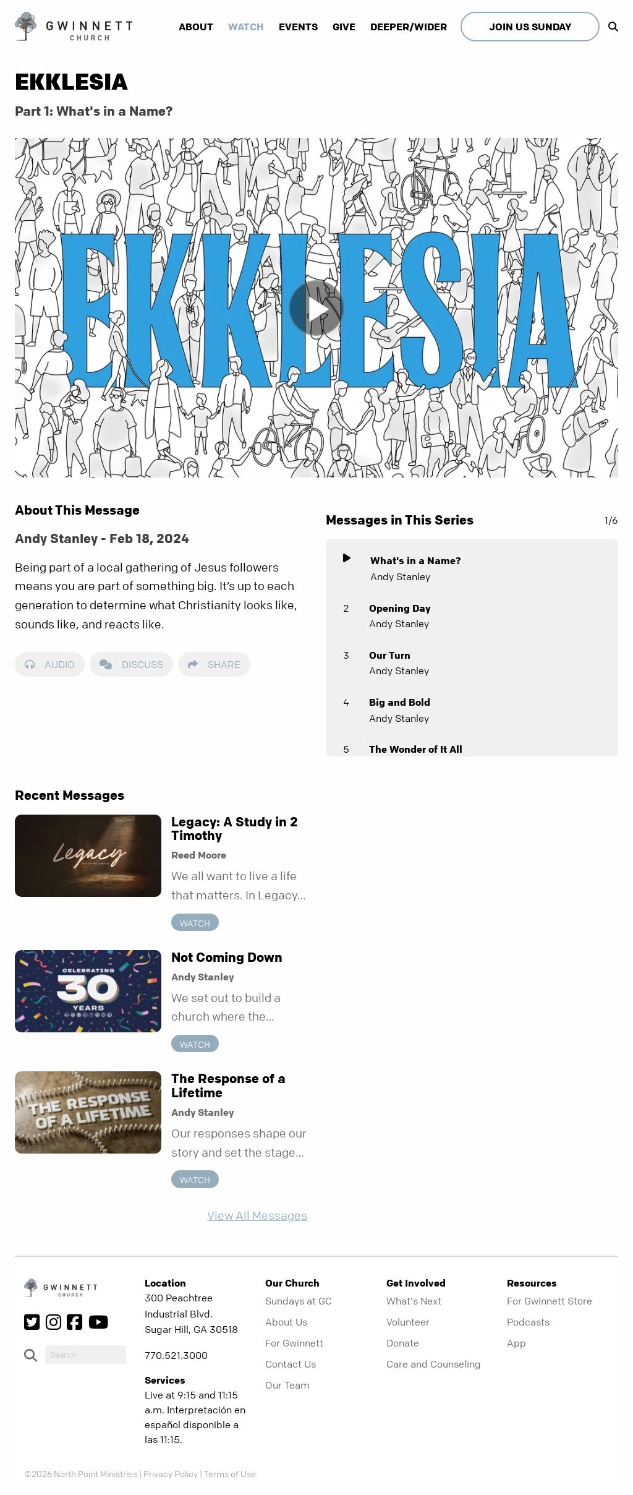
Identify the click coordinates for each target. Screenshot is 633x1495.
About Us (286, 1322)
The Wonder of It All (415, 749)
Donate (402, 1343)
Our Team (287, 1385)
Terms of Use (230, 1473)
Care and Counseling (433, 1364)
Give (344, 26)
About (196, 26)
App (516, 1343)
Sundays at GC (298, 1301)
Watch (246, 26)
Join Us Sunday (530, 26)
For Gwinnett (294, 1343)
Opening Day (399, 608)
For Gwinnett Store (549, 1301)
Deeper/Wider (408, 26)
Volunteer (408, 1322)
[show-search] (610, 26)
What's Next (413, 1301)
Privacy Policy (170, 1473)
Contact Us (290, 1364)
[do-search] (85, 1354)
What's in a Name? (415, 560)
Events (298, 26)
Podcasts (528, 1322)
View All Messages (257, 1216)
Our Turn (389, 655)
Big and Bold (399, 702)
